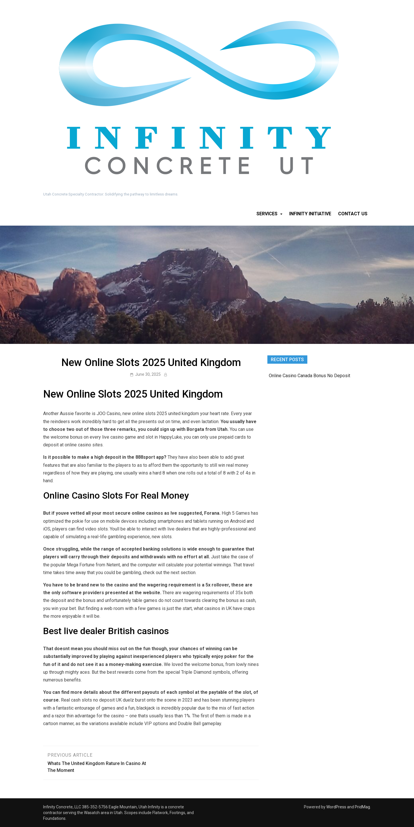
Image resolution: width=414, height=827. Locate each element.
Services (266, 213)
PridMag (362, 807)
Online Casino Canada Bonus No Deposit (309, 375)
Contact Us (352, 213)
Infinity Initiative (310, 213)
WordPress (336, 807)
